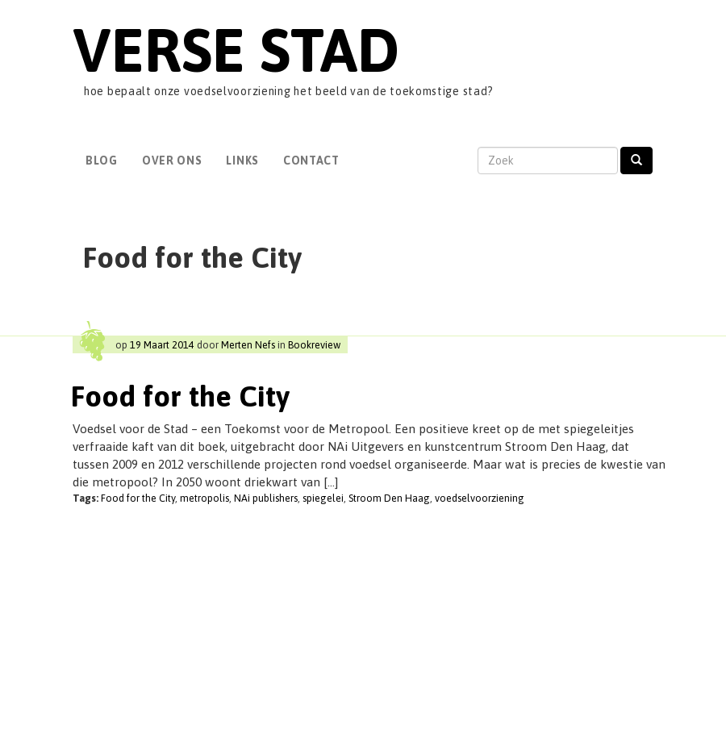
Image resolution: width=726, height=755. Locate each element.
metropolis (204, 498)
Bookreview (314, 345)
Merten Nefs (248, 345)
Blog (102, 160)
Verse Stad (236, 50)
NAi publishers (266, 498)
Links (242, 160)
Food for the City (180, 396)
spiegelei (323, 498)
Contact (311, 160)
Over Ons (172, 160)
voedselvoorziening (479, 498)
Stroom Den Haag (389, 498)
